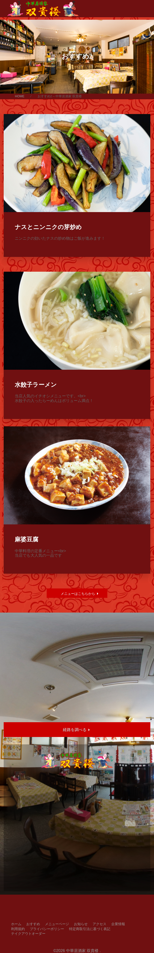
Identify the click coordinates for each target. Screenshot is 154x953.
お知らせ (81, 924)
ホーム (16, 924)
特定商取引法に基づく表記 (89, 929)
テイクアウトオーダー (28, 934)
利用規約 (18, 929)
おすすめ (33, 924)
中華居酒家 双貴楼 (82, 951)
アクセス (99, 924)
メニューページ (57, 924)
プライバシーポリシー (47, 929)
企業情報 (118, 924)
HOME (20, 96)
